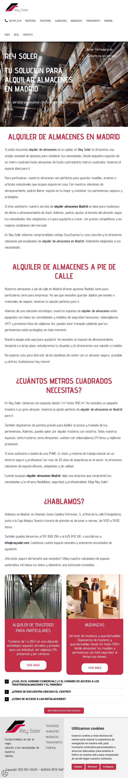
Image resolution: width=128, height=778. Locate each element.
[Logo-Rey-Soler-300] (23, 722)
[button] (64, 683)
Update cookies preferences (5, 773)
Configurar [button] (108, 766)
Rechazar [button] (92, 766)
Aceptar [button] (78, 766)
